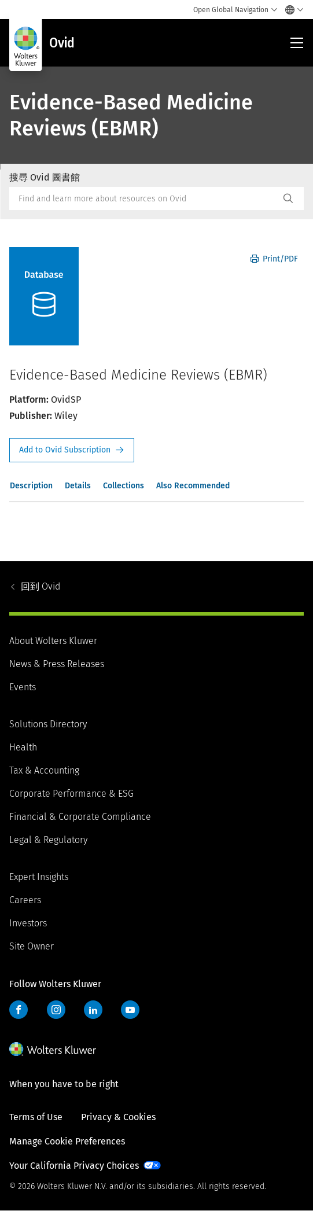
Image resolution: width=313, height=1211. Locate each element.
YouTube (130, 1009)
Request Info (72, 450)
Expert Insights (38, 876)
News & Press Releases (56, 663)
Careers (25, 900)
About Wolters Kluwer (53, 640)
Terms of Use (35, 1116)
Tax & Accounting (44, 770)
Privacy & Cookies (118, 1116)
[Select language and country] (291, 10)
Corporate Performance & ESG (71, 793)
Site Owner (31, 946)
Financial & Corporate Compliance (80, 816)
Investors (28, 923)
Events (22, 687)
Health (23, 747)
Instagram (56, 1009)
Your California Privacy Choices (74, 1165)
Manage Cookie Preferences (67, 1141)
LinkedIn (93, 1009)
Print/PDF (274, 259)
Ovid (40, 586)
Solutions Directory (48, 724)
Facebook (18, 1009)
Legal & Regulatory (48, 839)
